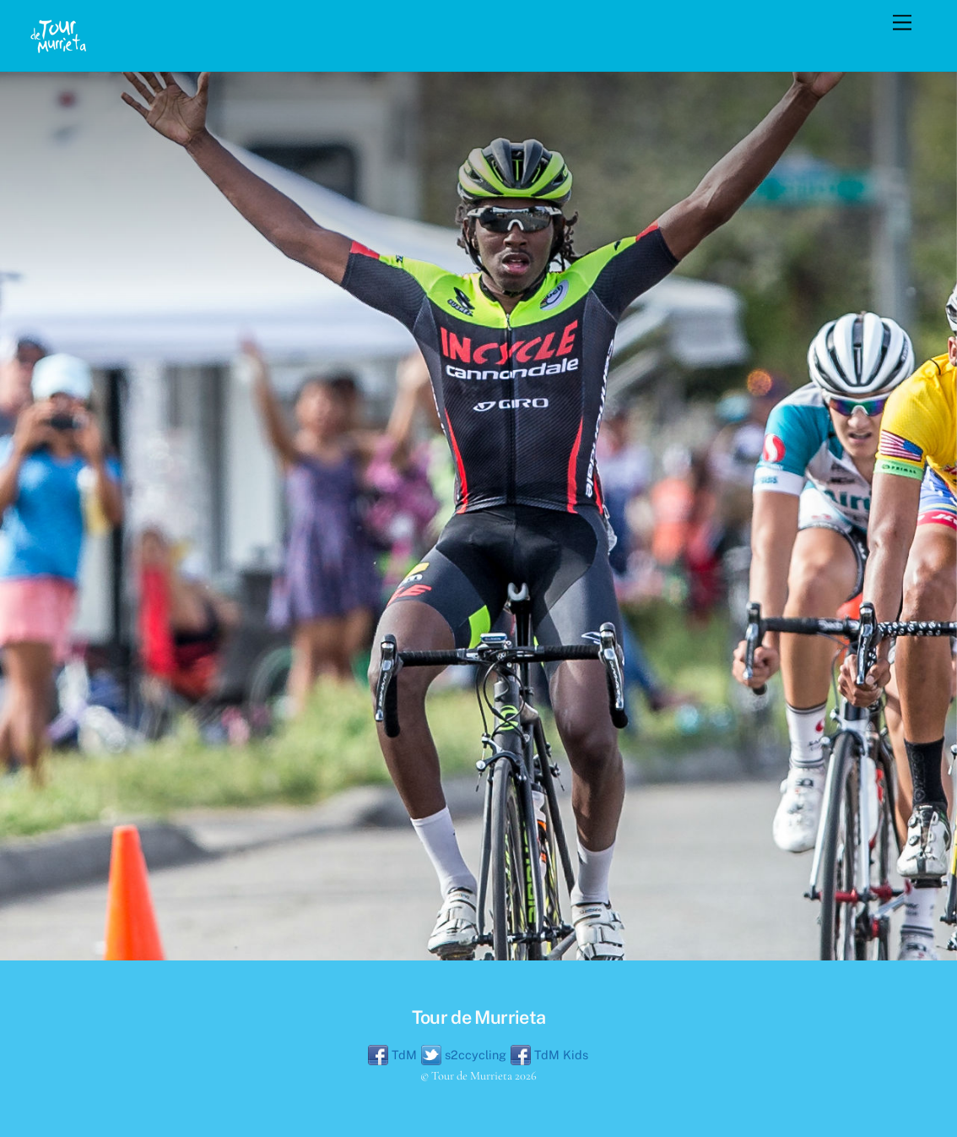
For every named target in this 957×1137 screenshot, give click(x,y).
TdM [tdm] (392, 1054)
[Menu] (902, 23)
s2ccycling (463, 1054)
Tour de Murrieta (471, 1076)
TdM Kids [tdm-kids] (549, 1054)
